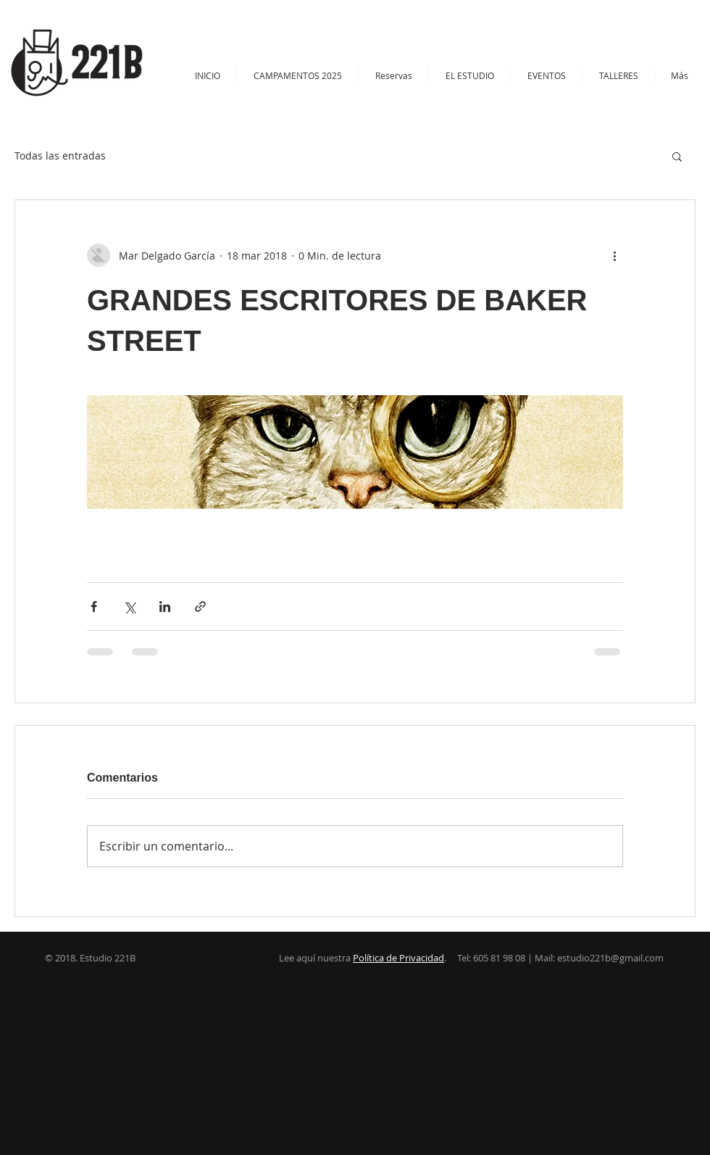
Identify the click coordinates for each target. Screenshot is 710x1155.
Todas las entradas (60, 155)
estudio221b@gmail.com (610, 957)
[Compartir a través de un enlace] (200, 606)
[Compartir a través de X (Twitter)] (129, 606)
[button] (618, 75)
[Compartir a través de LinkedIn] (165, 606)
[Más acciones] (614, 255)
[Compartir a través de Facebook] (94, 606)
